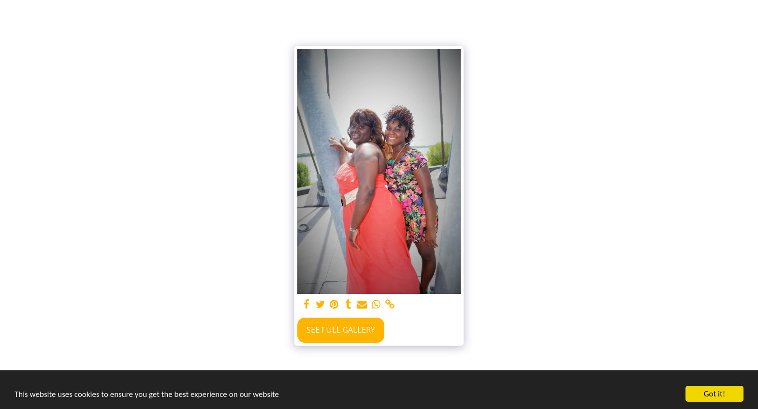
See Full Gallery (340, 329)
